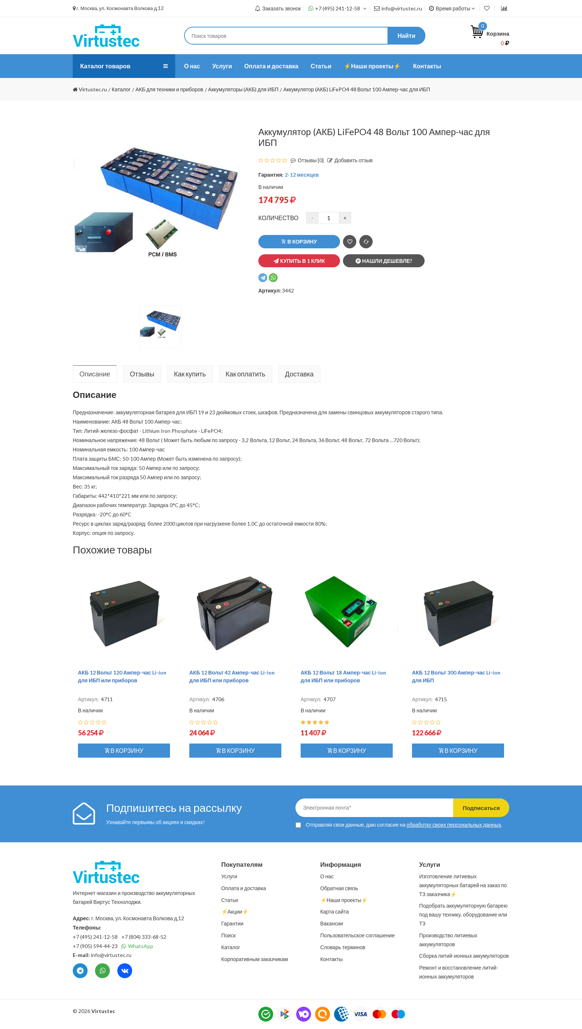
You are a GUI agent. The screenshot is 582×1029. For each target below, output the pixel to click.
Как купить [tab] (190, 374)
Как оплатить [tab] (245, 374)
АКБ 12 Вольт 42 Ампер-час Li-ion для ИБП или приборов (232, 676)
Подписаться (477, 807)
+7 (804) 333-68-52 (143, 937)
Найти (406, 35)
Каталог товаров (107, 66)
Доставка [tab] (299, 374)
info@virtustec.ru (398, 8)
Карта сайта (334, 911)
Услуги (222, 65)
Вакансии (331, 923)
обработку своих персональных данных (453, 824)
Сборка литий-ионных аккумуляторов (464, 956)
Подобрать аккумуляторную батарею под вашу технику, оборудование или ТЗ (463, 914)
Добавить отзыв (348, 160)
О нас (192, 65)
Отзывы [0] (305, 160)
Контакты (427, 65)
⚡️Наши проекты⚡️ (372, 65)
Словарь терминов (343, 947)
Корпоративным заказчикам (254, 959)
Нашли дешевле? (384, 261)
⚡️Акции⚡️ (234, 911)
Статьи (321, 65)
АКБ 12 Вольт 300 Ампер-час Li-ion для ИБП (456, 676)
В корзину (299, 241)
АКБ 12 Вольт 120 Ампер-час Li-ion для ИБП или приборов (122, 676)
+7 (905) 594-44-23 (95, 946)
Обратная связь (339, 888)
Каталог (230, 947)
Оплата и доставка (271, 65)
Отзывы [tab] (142, 374)
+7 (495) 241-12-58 (337, 8)
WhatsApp (137, 946)
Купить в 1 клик (299, 261)
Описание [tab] (94, 374)
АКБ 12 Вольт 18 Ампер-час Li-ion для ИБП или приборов (343, 676)
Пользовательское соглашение (357, 935)
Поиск (228, 935)
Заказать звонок (278, 8)
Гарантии (232, 923)
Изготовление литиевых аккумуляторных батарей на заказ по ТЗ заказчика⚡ (463, 885)
